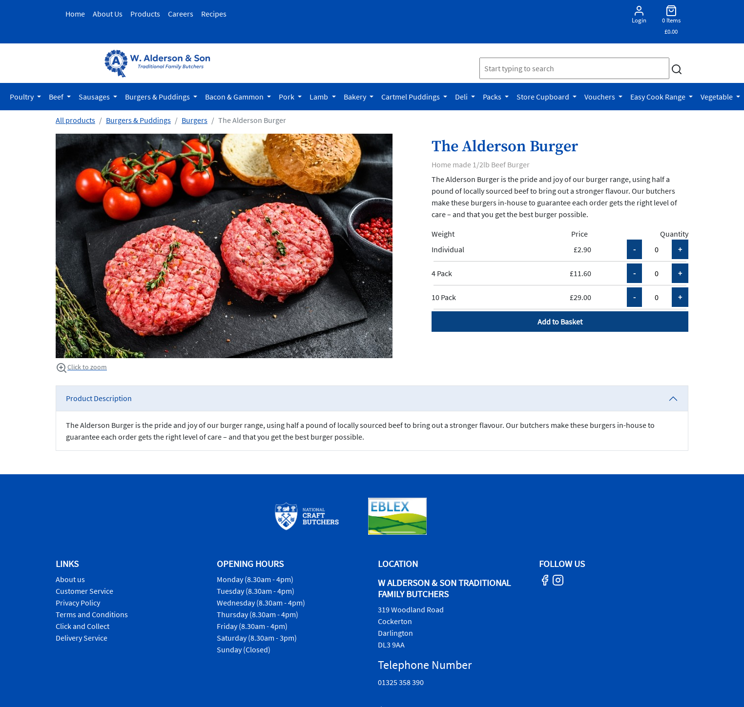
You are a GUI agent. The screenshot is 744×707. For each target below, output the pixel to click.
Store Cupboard (544, 96)
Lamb (320, 96)
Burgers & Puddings (158, 96)
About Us (108, 14)
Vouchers (600, 96)
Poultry (22, 96)
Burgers (194, 120)
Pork (287, 96)
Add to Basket (559, 321)
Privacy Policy (78, 602)
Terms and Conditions (92, 614)
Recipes (214, 14)
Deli (462, 96)
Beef (57, 96)
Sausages (95, 96)
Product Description (99, 398)
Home (75, 14)
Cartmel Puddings (411, 96)
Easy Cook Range (658, 96)
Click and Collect (82, 626)
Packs (493, 96)
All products (75, 120)
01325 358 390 (401, 682)
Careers (180, 14)
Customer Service (84, 591)
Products (145, 14)
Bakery (356, 96)
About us (70, 579)
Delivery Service (81, 638)
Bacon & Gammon (235, 96)
